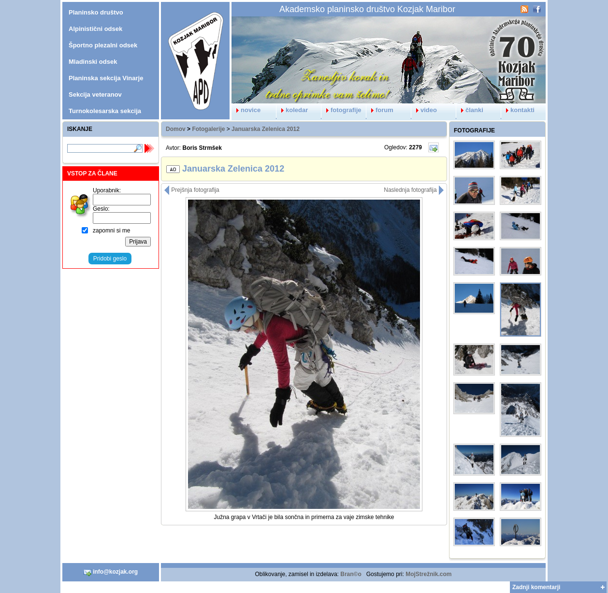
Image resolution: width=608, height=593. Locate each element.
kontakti (518, 110)
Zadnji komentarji (536, 587)
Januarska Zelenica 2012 (266, 129)
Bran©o (351, 574)
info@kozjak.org (111, 572)
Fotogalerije (208, 129)
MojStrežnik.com (428, 574)
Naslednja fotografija (414, 190)
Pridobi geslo (110, 258)
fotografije (341, 110)
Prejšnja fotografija (191, 190)
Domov (176, 129)
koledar (292, 110)
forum (379, 110)
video (424, 110)
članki (469, 110)
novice (246, 110)
